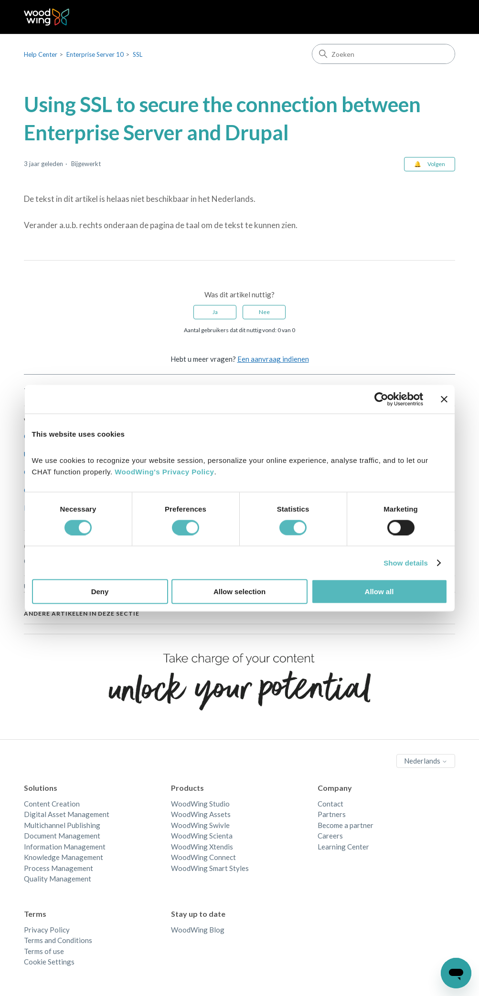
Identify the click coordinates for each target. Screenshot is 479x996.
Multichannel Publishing (62, 825)
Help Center (40, 54)
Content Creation (52, 803)
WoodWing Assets (201, 814)
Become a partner (345, 825)
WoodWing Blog (197, 929)
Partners (332, 814)
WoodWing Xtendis (202, 846)
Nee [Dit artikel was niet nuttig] (264, 311)
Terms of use (44, 951)
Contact (330, 803)
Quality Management (57, 878)
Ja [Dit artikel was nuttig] (215, 311)
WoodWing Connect (203, 857)
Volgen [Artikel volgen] (436, 164)
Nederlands (425, 760)
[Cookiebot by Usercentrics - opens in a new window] (381, 399)
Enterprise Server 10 (95, 54)
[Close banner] (444, 399)
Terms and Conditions (58, 940)
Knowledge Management (63, 857)
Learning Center (343, 846)
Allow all (379, 591)
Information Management (65, 846)
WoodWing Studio (200, 803)
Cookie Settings (49, 961)
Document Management (62, 835)
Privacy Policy (47, 929)
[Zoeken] (383, 53)
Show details (405, 562)
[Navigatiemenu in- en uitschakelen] (438, 17)
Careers (330, 835)
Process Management (58, 868)
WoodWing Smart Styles (210, 868)
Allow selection (239, 591)
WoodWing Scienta (202, 835)
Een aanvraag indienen (273, 359)
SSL (137, 54)
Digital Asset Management (66, 814)
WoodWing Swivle (200, 825)
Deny (100, 591)
